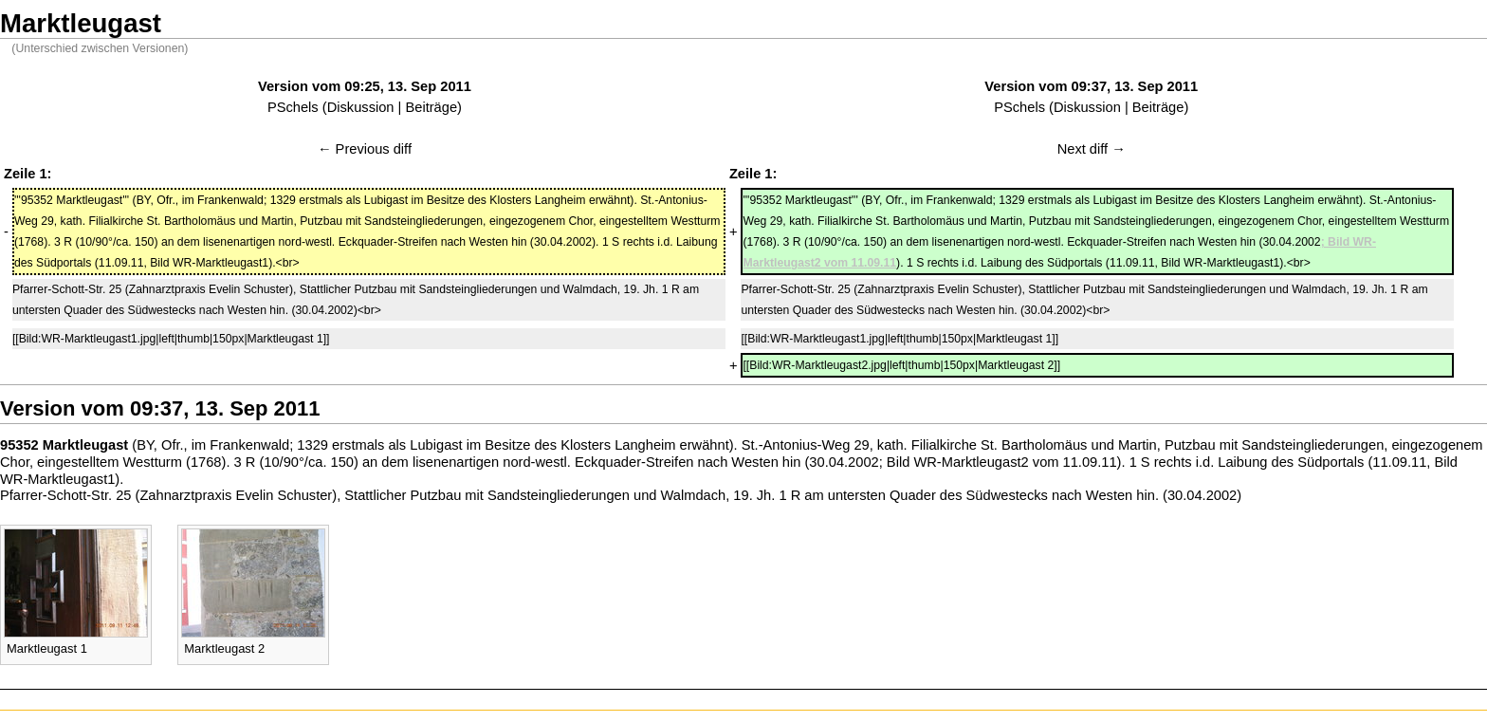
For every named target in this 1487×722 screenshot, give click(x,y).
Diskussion (361, 107)
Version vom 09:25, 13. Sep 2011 (364, 86)
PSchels (293, 107)
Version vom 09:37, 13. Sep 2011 (1091, 86)
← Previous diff (365, 149)
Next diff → (1091, 149)
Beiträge (431, 107)
